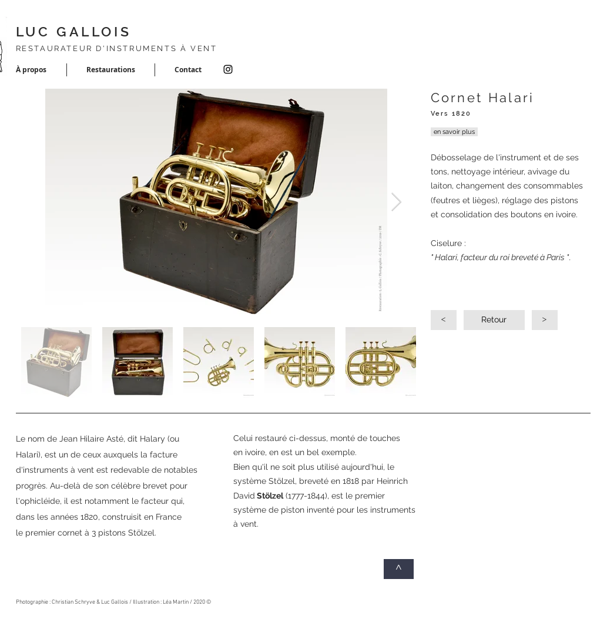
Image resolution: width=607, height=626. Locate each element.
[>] (545, 320)
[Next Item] (397, 203)
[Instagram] (228, 69)
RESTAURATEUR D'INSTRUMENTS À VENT (116, 48)
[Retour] (494, 320)
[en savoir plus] (454, 131)
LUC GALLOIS (74, 31)
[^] (399, 569)
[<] (444, 320)
